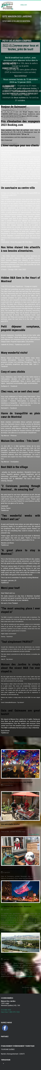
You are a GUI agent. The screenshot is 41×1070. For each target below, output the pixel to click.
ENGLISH (23, 5)
